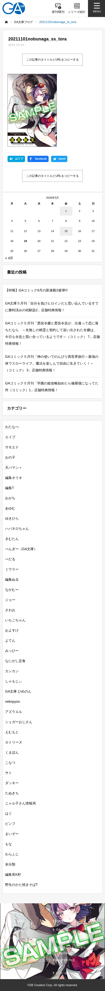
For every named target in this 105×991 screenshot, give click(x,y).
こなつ (10, 762)
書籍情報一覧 (65, 912)
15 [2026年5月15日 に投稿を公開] (66, 230)
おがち (10, 498)
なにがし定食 (15, 661)
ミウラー (12, 569)
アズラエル (13, 711)
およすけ (12, 630)
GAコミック (14, 938)
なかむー (12, 589)
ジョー (10, 599)
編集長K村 (13, 874)
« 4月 (9, 258)
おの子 (10, 457)
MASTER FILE (65, 960)
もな (8, 844)
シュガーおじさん (18, 722)
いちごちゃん (15, 620)
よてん (10, 640)
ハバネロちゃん (17, 528)
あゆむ (10, 508)
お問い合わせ (64, 973)
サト (8, 772)
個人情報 (11, 973)
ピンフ (10, 823)
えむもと (12, 732)
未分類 (10, 864)
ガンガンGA (64, 938)
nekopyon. (13, 701)
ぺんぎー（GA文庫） (21, 549)
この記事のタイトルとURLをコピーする (52, 59)
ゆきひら (12, 518)
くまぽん (12, 752)
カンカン (12, 671)
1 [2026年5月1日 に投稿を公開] (66, 210)
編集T (9, 488)
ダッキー (12, 783)
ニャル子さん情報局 (20, 803)
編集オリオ (13, 477)
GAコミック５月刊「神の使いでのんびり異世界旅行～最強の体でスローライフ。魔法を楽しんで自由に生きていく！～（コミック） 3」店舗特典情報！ (51, 363)
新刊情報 (12, 912)
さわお (10, 610)
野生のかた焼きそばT (21, 884)
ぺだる (10, 559)
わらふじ (12, 854)
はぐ (8, 813)
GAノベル (63, 929)
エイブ (10, 437)
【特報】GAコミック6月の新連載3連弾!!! (36, 290)
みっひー (12, 650)
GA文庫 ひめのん (18, 691)
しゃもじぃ (13, 681)
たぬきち (12, 793)
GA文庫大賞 (14, 929)
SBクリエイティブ (18, 947)
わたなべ (12, 427)
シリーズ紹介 (15, 921)
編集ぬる (12, 579)
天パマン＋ (13, 467)
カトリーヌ (13, 742)
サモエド (12, 447)
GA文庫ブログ (66, 921)
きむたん (12, 538)
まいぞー (12, 833)
